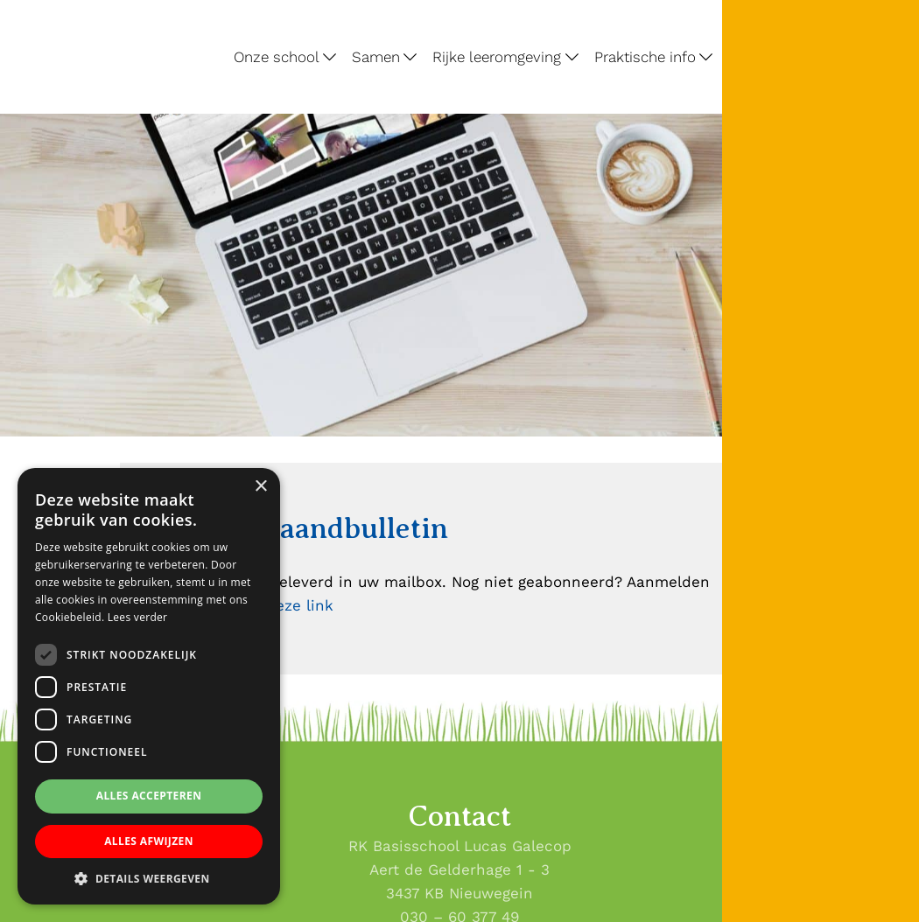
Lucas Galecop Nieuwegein (56, 3)
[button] (149, 878)
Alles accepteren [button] (149, 795)
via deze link (286, 605)
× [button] (260, 486)
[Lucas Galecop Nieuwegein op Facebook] (899, 253)
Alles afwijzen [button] (148, 841)
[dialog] (149, 686)
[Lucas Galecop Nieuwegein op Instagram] (899, 296)
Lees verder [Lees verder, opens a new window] (138, 617)
